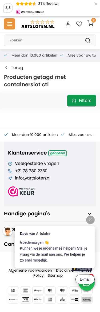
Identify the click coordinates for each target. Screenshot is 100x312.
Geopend (57, 153)
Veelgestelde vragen (37, 163)
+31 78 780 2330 (31, 171)
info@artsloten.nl (32, 178)
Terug (13, 68)
